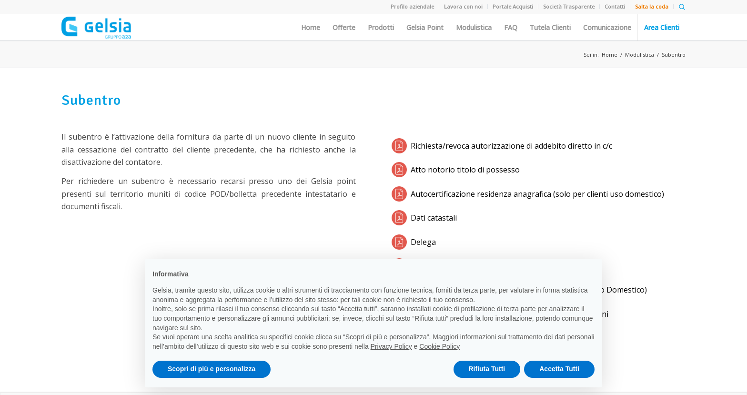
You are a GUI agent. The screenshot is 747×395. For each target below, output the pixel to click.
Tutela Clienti (550, 27)
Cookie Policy (439, 346)
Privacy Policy (391, 346)
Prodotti (381, 27)
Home (310, 27)
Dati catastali (434, 218)
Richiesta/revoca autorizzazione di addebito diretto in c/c (511, 146)
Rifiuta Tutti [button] (487, 369)
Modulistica (474, 27)
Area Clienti (661, 27)
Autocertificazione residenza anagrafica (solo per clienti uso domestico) (537, 194)
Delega (423, 242)
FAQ (510, 27)
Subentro (674, 54)
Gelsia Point (425, 27)
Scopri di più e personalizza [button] (211, 369)
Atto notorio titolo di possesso (465, 169)
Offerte (344, 27)
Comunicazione (607, 27)
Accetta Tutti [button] (559, 369)
